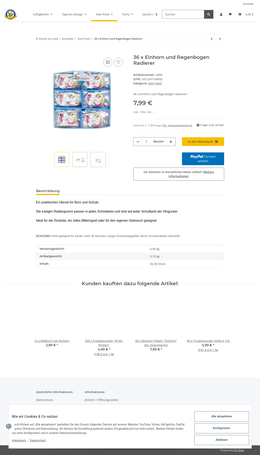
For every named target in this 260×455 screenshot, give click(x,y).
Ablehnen (218, 440)
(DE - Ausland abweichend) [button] (177, 125)
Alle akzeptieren (218, 419)
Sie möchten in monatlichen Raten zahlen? (178, 174)
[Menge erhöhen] (170, 141)
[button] (221, 14)
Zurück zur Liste (48, 38)
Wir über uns (94, 407)
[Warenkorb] (246, 14)
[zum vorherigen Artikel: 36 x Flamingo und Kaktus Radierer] (212, 38)
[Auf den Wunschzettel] (118, 62)
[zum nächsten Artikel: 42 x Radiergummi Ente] (220, 38)
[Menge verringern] (138, 141)
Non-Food (155, 83)
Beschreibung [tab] (48, 191)
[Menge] (146, 141)
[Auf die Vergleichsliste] (107, 62)
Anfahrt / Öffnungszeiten (102, 400)
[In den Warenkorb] (39, 52)
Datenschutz (41, 442)
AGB (39, 407)
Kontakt (248, 4)
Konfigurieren (218, 430)
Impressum (22, 442)
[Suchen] (183, 14)
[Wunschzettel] (230, 14)
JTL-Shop (239, 450)
